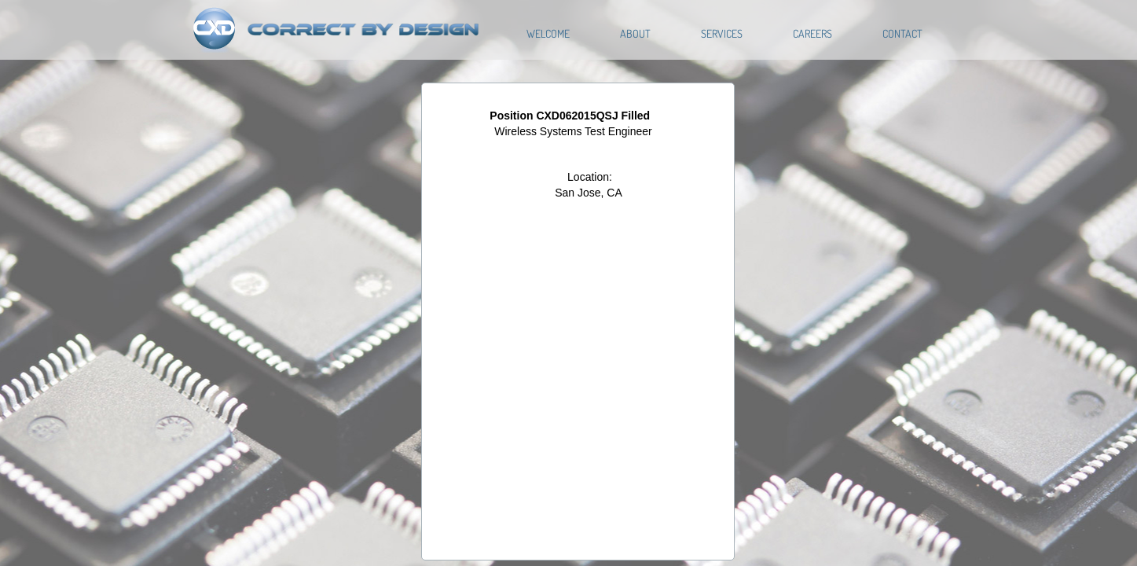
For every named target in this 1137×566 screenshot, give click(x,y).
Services (722, 33)
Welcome (548, 33)
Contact (902, 33)
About (635, 33)
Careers (812, 33)
